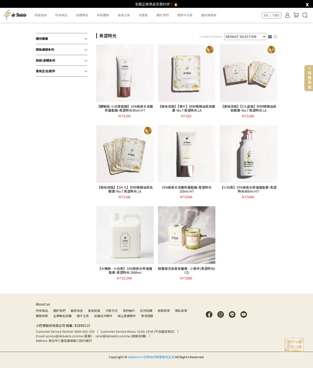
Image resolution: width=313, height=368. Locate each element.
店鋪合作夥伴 (103, 316)
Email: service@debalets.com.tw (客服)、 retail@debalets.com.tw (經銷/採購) (91, 336)
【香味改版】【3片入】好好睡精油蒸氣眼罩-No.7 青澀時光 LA (125, 189)
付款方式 (111, 310)
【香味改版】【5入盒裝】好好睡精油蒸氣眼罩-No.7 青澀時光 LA (248, 108)
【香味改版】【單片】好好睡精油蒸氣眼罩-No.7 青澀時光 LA (186, 108)
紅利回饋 (146, 310)
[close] (307, 4)
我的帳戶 (129, 310)
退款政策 (164, 310)
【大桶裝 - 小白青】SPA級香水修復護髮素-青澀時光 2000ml (125, 270)
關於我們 (59, 310)
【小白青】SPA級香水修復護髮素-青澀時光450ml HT (248, 189)
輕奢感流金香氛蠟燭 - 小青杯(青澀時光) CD (186, 270)
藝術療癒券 (208, 15)
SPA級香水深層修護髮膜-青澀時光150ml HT (186, 189)
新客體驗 (103, 15)
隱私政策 (181, 310)
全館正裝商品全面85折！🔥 (156, 4)
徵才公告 (83, 316)
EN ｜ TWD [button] (271, 15)
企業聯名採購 (62, 316)
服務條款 (42, 316)
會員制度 (94, 310)
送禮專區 (82, 15)
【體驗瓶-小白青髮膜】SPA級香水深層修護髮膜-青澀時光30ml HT (125, 108)
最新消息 (77, 310)
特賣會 (143, 15)
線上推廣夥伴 (127, 316)
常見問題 (147, 316)
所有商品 (42, 310)
